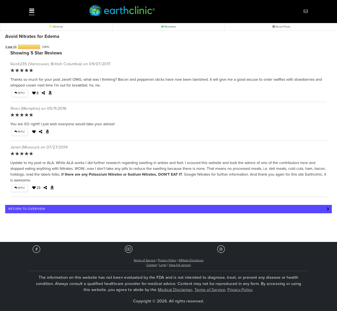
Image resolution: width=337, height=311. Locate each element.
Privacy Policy (167, 260)
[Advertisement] (168, 229)
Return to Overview (26, 209)
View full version (180, 265)
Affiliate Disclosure (191, 260)
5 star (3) (11, 46)
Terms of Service (144, 260)
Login (163, 265)
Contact (151, 265)
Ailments (56, 26)
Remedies (168, 26)
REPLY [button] (19, 93)
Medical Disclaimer (175, 289)
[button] (52, 11)
